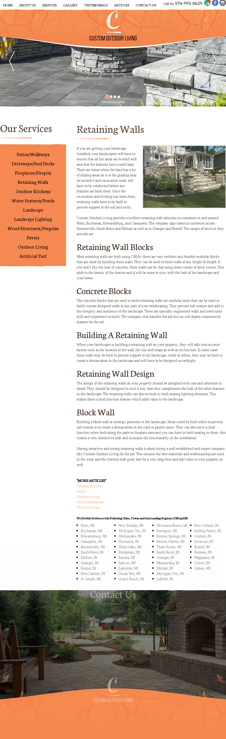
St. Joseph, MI (91, 570)
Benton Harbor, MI (170, 533)
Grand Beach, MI (131, 570)
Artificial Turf (33, 252)
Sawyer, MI (127, 554)
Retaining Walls (33, 178)
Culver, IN (202, 554)
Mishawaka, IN (130, 527)
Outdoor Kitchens (33, 187)
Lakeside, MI (128, 559)
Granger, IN (89, 554)
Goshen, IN (202, 527)
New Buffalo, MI (131, 517)
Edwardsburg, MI (94, 527)
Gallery (70, 4)
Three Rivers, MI (169, 538)
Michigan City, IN (132, 522)
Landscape (33, 205)
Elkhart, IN (89, 549)
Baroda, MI (127, 549)
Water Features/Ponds (33, 196)
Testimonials (96, 4)
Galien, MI (202, 559)
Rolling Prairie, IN (207, 522)
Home (8, 4)
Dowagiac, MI (167, 522)
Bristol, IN (88, 559)
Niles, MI (88, 517)
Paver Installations (90, 493)
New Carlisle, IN (93, 565)
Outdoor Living (33, 242)
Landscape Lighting (33, 215)
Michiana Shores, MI (172, 517)
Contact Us (146, 4)
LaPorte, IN (165, 570)
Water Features (88, 499)
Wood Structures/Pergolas (33, 224)
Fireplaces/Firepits (33, 168)
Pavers (33, 233)
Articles (121, 4)
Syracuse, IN (203, 533)
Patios (81, 482)
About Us (27, 4)
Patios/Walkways (33, 150)
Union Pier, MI (130, 565)
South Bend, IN (168, 543)
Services (49, 4)
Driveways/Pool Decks (33, 159)
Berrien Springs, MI (171, 527)
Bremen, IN (203, 543)
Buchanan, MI (91, 522)
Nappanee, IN (204, 549)
